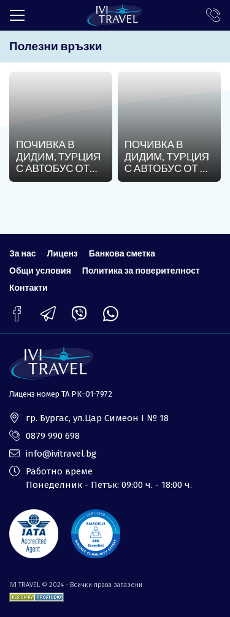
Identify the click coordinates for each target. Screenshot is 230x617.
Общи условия (40, 270)
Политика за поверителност (141, 270)
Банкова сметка (122, 253)
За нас (22, 253)
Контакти (28, 287)
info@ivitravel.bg (61, 453)
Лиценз (62, 253)
